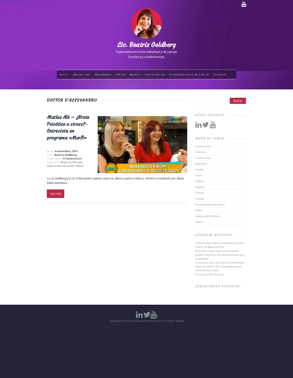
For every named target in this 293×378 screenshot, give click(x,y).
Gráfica (199, 181)
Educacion (201, 163)
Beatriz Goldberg (66, 155)
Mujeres (66, 162)
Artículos (200, 152)
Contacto (220, 74)
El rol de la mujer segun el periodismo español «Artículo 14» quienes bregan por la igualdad (219, 254)
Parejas (77, 162)
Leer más (55, 194)
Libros (120, 74)
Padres (199, 192)
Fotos (198, 175)
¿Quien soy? (82, 74)
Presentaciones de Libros (189, 74)
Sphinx (180, 321)
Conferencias (155, 74)
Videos (79, 166)
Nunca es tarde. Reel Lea (209, 274)
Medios (135, 74)
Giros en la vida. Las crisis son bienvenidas (219, 262)
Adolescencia (203, 146)
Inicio (64, 74)
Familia (199, 169)
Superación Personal (60, 166)
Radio (198, 210)
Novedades (103, 74)
